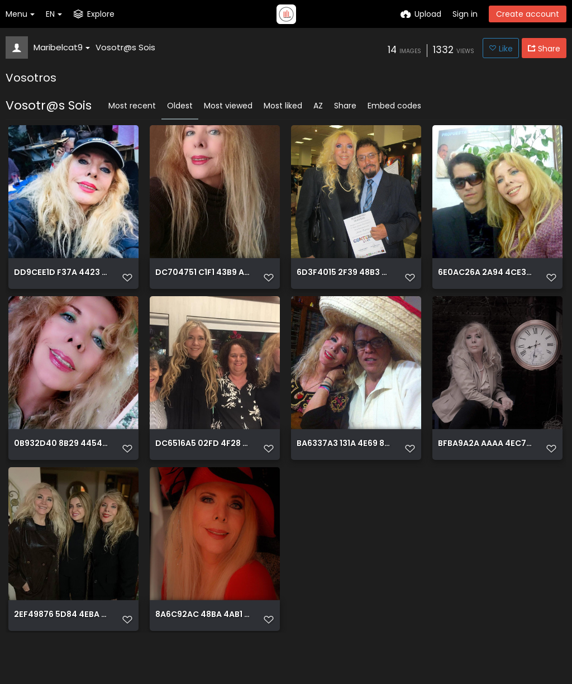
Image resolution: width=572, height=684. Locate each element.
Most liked (283, 105)
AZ (318, 105)
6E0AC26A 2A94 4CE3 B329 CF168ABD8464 (485, 277)
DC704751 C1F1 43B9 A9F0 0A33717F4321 (202, 277)
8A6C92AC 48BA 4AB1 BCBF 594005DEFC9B (202, 646)
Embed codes (394, 105)
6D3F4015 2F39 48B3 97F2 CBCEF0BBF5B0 (344, 277)
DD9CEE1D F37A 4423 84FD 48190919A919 (61, 277)
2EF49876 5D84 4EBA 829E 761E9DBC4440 (61, 646)
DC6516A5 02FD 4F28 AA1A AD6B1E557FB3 (202, 462)
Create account (527, 14)
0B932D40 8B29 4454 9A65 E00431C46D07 (61, 462)
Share (345, 105)
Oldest (180, 105)
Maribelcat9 (62, 47)
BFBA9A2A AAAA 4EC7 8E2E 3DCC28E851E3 (485, 462)
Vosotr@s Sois (125, 47)
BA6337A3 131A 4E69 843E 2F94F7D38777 (344, 462)
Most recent (132, 105)
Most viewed (228, 105)
